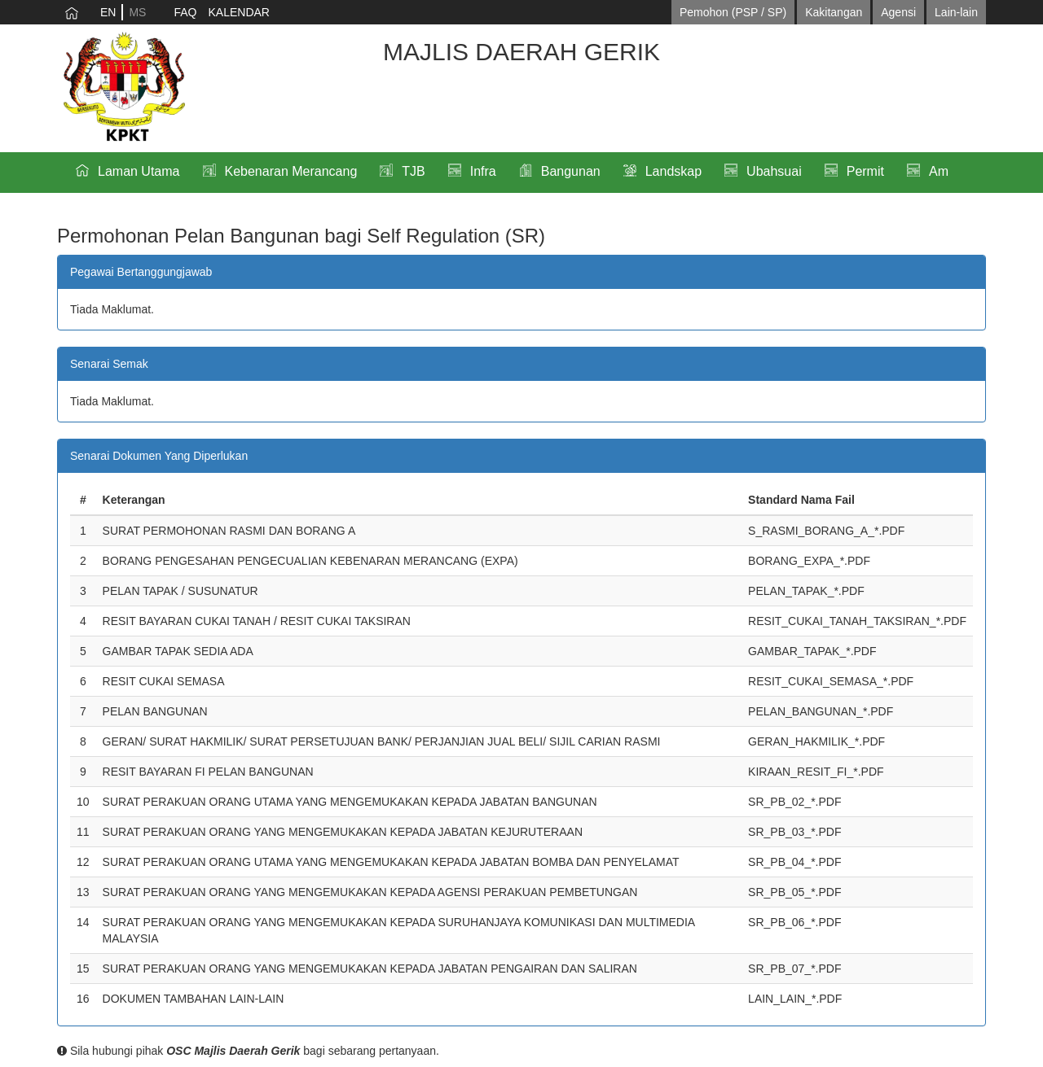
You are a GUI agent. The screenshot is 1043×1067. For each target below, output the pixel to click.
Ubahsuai (774, 171)
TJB (413, 171)
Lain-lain (956, 12)
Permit (865, 171)
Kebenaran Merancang (291, 171)
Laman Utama (139, 171)
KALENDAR (238, 12)
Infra (483, 171)
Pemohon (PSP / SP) (733, 12)
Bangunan (571, 171)
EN (108, 12)
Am (938, 171)
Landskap (673, 171)
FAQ (185, 12)
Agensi (898, 12)
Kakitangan (833, 12)
